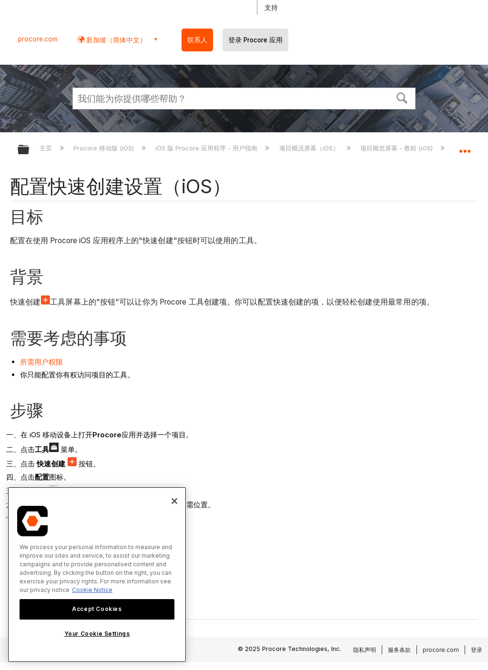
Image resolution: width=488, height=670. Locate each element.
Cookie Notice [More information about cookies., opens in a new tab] (92, 589)
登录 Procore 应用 (255, 40)
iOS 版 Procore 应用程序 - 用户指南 (207, 148)
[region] (97, 574)
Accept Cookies (97, 608)
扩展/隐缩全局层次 (29, 150)
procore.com (38, 39)
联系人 (197, 40)
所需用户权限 (41, 361)
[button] (402, 97)
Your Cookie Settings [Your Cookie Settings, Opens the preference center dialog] (97, 633)
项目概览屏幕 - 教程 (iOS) (397, 148)
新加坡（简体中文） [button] (115, 40)
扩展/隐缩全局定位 (464, 146)
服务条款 (399, 649)
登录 (476, 649)
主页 (47, 148)
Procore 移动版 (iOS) (104, 148)
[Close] (174, 501)
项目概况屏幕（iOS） (310, 148)
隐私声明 (364, 649)
